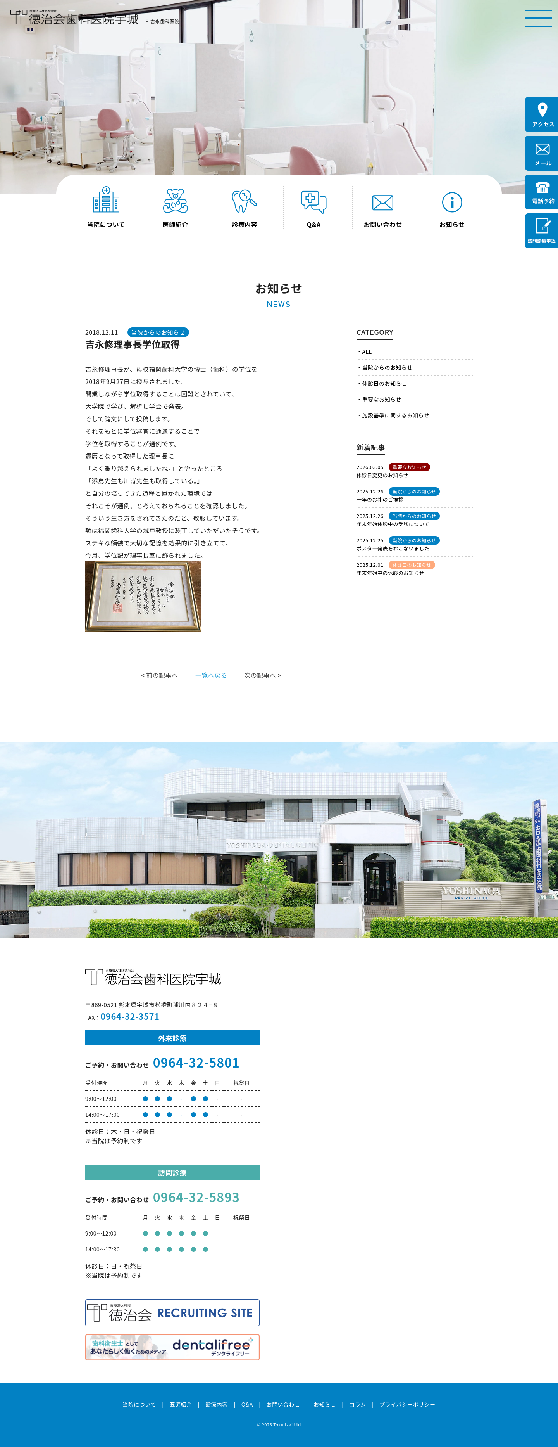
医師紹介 (180, 1404)
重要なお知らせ (381, 399)
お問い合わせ (283, 1404)
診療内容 (216, 1404)
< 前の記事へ (159, 675)
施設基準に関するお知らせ (395, 415)
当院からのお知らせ (387, 367)
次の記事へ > (262, 675)
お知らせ (324, 1404)
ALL (367, 351)
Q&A (247, 1404)
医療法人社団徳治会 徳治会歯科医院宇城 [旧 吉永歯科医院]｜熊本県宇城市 (74, 17)
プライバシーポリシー (407, 1404)
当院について (139, 1404)
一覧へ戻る (211, 675)
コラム (357, 1404)
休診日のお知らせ (384, 383)
